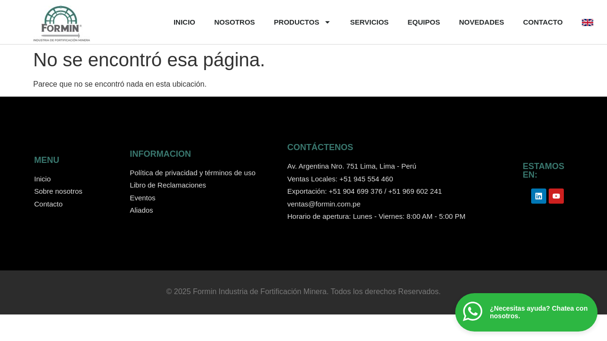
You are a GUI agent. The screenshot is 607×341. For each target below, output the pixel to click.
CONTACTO (543, 22)
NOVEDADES (481, 22)
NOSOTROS (234, 22)
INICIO (184, 22)
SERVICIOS (369, 22)
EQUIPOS (424, 22)
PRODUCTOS (302, 22)
